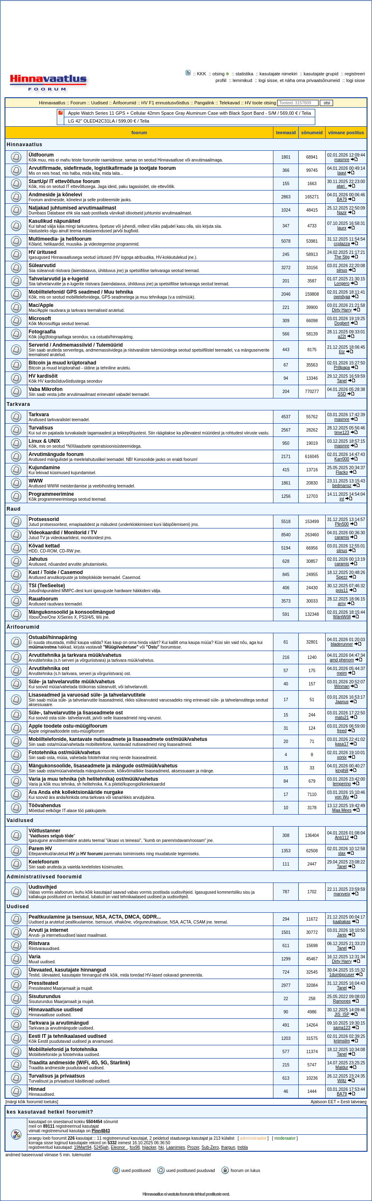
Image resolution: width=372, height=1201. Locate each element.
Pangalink (204, 102)
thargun (228, 1147)
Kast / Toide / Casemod (56, 572)
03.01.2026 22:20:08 (346, 265)
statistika (245, 73)
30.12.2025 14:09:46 (346, 1010)
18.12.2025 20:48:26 (346, 572)
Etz (342, 352)
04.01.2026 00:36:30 (346, 533)
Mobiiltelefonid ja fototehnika (63, 1049)
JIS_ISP (341, 1014)
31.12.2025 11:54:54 (346, 239)
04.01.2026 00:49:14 (346, 168)
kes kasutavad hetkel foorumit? (50, 1112)
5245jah (101, 1147)
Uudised (99, 102)
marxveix (341, 894)
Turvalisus (41, 428)
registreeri (355, 73)
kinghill (342, 770)
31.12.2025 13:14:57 (346, 519)
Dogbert (341, 323)
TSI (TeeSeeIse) (47, 585)
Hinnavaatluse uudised (56, 1010)
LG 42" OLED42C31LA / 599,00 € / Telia (108, 120)
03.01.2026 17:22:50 (346, 713)
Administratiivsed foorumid (44, 877)
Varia (35, 957)
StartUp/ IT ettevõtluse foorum (64, 181)
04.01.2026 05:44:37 (346, 668)
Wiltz (341, 1080)
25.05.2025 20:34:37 (346, 467)
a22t (341, 336)
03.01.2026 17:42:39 (346, 414)
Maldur (342, 1067)
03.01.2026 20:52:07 (346, 682)
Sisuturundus (44, 996)
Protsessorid (44, 519)
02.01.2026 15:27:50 (346, 363)
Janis (341, 935)
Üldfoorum (41, 155)
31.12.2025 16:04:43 (346, 983)
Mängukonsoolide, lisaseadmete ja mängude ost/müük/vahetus (103, 766)
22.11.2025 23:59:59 (346, 889)
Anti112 (342, 837)
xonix (341, 757)
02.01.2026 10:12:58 (346, 848)
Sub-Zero (210, 1147)
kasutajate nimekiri (278, 73)
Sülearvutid (42, 265)
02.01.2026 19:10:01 (346, 752)
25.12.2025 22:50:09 (346, 208)
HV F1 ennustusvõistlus (165, 102)
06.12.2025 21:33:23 (346, 943)
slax (341, 853)
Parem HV (40, 848)
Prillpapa (342, 367)
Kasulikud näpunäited (54, 221)
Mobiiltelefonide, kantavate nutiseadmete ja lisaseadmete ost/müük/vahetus (118, 739)
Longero (342, 283)
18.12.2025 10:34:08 (346, 1049)
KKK (201, 73)
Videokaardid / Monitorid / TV (63, 532)
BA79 (342, 199)
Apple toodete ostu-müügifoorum (68, 726)
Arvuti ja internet (48, 930)
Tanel (342, 381)
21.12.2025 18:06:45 (346, 347)
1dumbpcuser (342, 974)
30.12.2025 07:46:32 (346, 586)
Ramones (342, 1001)
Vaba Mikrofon (46, 389)
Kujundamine (44, 467)
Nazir (341, 212)
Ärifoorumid (124, 102)
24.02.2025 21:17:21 (346, 252)
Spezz (342, 577)
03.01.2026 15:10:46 (346, 792)
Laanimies (175, 1147)
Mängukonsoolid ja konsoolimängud (72, 612)
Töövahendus (45, 805)
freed (342, 730)
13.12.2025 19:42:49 (346, 805)
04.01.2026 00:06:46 (346, 195)
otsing (219, 73)
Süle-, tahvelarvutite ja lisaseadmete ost (76, 713)
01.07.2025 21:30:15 (346, 279)
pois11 (342, 590)
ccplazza (342, 243)
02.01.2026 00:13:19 (346, 559)
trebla (242, 1147)
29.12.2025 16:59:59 (346, 376)
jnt (342, 499)
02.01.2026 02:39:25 (346, 1036)
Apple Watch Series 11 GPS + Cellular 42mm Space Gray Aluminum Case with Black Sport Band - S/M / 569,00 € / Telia (189, 113)
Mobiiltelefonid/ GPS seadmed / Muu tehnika (81, 292)
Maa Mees (342, 810)
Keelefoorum (44, 862)
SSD (342, 394)
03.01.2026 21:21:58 (346, 305)
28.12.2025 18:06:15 (346, 599)
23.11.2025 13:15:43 (346, 481)
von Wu (342, 797)
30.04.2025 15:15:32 (346, 970)
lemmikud (242, 80)
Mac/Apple (41, 305)
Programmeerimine (51, 494)
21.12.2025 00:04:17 (346, 917)
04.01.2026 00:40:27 (346, 766)
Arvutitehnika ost (49, 668)
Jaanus (341, 701)
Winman (342, 686)
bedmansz (341, 485)
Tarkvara (18, 404)
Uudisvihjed (43, 887)
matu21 (341, 717)
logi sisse (355, 80)
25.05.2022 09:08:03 (346, 996)
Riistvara (39, 943)
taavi (342, 173)
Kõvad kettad (44, 546)
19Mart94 (83, 1147)
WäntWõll (342, 617)
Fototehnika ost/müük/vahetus (64, 752)
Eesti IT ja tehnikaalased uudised (67, 1036)
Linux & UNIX (44, 441)
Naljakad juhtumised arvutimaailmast (72, 208)
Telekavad (229, 102)
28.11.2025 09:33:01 (346, 332)
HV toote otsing (260, 102)
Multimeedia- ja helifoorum (60, 239)
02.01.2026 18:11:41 (346, 292)
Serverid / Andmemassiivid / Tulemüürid (76, 345)
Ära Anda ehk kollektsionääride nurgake (76, 792)
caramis (342, 537)
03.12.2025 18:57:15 (346, 441)
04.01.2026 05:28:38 (346, 389)
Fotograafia (42, 332)
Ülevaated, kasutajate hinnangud (67, 970)
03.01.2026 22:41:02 (346, 739)
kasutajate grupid (321, 73)
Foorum (78, 102)
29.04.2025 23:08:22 (346, 862)
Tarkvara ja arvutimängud (59, 1023)
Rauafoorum (43, 599)
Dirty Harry (342, 310)
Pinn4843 (101, 1131)
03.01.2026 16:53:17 (346, 697)
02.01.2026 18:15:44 (346, 612)
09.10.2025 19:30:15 (346, 1023)
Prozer (193, 1147)
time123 (341, 432)
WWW (36, 481)
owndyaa (341, 296)
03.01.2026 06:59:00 (346, 726)
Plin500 (341, 524)
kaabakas (342, 921)
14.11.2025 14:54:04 (346, 494)
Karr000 (341, 459)
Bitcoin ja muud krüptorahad (62, 363)
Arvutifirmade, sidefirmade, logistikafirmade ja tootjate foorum (102, 168)
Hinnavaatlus (52, 102)
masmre (341, 159)
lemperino (342, 783)
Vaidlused (20, 820)
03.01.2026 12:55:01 (346, 546)
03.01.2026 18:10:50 (346, 930)
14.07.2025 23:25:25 (346, 1063)
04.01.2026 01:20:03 (346, 639)
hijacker (149, 1147)
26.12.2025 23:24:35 (346, 1076)
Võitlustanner (44, 831)
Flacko (342, 472)
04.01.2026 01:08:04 (346, 833)
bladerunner (342, 644)
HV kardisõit (43, 376)
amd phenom (342, 660)
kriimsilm (342, 1041)
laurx (341, 228)
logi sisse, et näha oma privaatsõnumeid (299, 80)
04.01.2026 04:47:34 (346, 655)
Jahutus (38, 559)
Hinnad (37, 1089)
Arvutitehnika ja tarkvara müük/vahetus (75, 655)
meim (342, 673)
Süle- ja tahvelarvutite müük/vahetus (72, 682)
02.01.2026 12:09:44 (346, 155)
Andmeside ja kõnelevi (55, 195)
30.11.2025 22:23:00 (346, 181)
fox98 (135, 1147)
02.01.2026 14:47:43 (346, 454)
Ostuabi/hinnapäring (53, 637)
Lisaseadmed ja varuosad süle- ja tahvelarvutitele (87, 695)
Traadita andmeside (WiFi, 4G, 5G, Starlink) (79, 1063)
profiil (220, 80)
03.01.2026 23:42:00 (346, 779)
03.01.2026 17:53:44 (346, 1089)
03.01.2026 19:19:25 (346, 318)
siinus (341, 270)
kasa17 (341, 744)
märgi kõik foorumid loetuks (32, 1102)
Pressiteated (43, 983)
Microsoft (40, 318)
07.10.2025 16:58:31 (346, 223)
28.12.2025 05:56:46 (346, 428)
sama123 (341, 1027)
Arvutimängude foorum (56, 454)
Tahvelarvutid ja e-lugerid (58, 279)
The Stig (342, 257)
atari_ (342, 186)
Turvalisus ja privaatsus (57, 1076)
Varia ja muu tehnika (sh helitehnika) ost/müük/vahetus (93, 779)
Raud (14, 509)
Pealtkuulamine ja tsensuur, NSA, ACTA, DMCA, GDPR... (95, 917)
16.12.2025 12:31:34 (346, 957)
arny (341, 603)
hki (161, 1147)
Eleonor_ (119, 1147)
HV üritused (42, 252)
